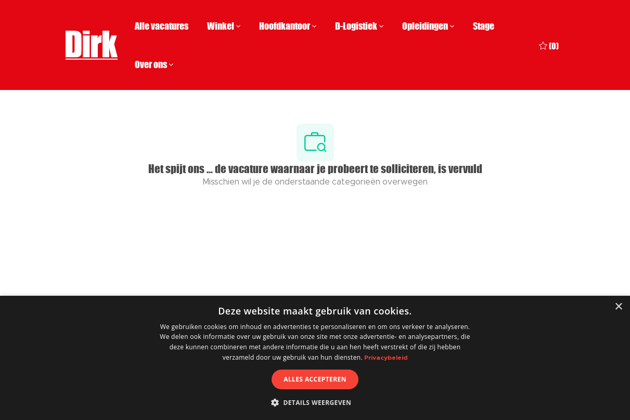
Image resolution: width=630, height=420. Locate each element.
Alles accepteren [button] (315, 379)
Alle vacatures (161, 26)
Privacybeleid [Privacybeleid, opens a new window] (385, 358)
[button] (315, 402)
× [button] (618, 307)
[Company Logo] (92, 45)
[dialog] (315, 358)
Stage (483, 26)
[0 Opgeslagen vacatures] (549, 45)
